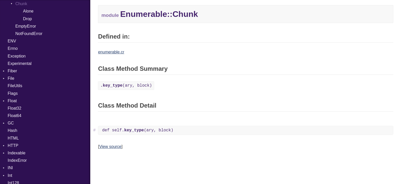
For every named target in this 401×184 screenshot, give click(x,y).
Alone (28, 11)
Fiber (12, 71)
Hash (12, 130)
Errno (13, 48)
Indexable (16, 153)
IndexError (17, 160)
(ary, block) (126, 85)
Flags (13, 93)
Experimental (19, 63)
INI (10, 168)
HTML (13, 138)
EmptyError (25, 26)
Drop (27, 19)
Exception (17, 56)
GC (11, 123)
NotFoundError (28, 33)
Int (10, 175)
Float (12, 101)
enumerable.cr (111, 52)
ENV (12, 41)
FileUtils (15, 86)
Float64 (14, 115)
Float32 (14, 108)
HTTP (13, 145)
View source (110, 146)
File (11, 78)
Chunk (21, 4)
